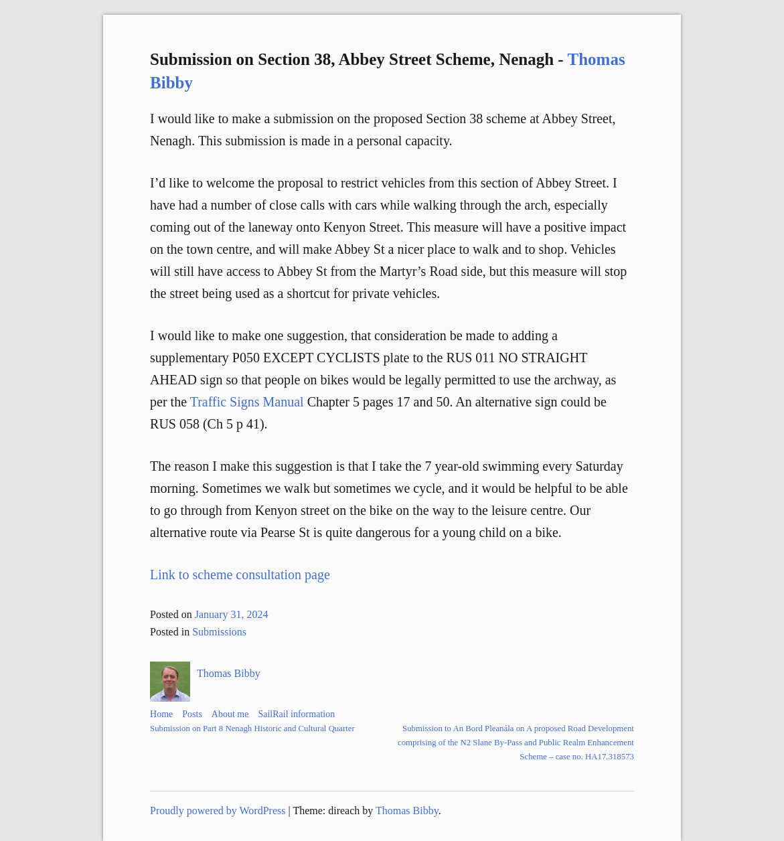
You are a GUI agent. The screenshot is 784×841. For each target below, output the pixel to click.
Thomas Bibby (228, 673)
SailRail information (296, 714)
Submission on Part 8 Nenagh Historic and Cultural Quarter (252, 728)
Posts (192, 714)
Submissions (219, 631)
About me (230, 714)
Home (161, 714)
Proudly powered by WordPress (217, 810)
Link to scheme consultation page (240, 574)
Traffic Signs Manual (247, 401)
